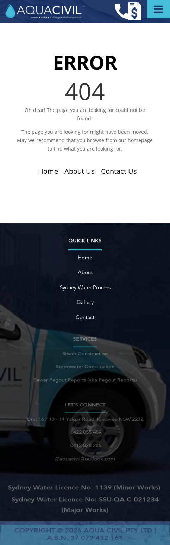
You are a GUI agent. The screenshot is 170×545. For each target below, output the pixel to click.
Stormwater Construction (85, 367)
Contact (85, 317)
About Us (79, 171)
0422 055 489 (85, 433)
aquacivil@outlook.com (85, 457)
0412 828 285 (85, 445)
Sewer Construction (84, 355)
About (85, 273)
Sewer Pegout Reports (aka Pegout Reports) (85, 378)
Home (48, 171)
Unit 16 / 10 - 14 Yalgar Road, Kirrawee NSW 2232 (85, 421)
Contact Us (119, 171)
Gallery (84, 302)
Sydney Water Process (84, 288)
